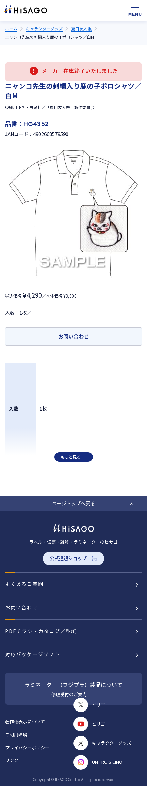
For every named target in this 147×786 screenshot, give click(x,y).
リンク (11, 760)
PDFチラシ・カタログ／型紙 (41, 631)
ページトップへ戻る (73, 503)
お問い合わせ (73, 336)
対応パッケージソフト (32, 654)
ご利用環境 (16, 734)
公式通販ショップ (68, 558)
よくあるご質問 (24, 583)
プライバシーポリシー (27, 747)
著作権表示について (25, 721)
